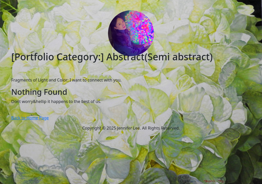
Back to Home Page (30, 118)
